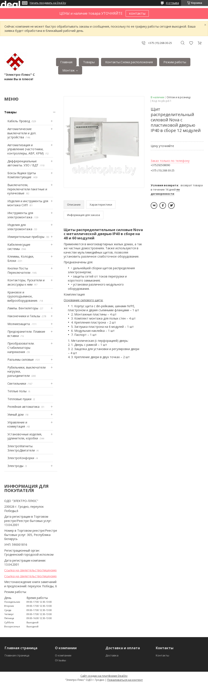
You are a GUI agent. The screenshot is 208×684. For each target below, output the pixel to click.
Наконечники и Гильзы (23, 316)
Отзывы (60, 660)
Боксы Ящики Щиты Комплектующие (21, 175)
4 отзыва (172, 3)
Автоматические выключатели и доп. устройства (21, 133)
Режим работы (174, 62)
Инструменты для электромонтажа (20, 215)
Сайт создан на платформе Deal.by (104, 676)
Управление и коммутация (17, 424)
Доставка (111, 655)
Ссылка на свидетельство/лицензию (30, 570)
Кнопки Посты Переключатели (18, 270)
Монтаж (68, 70)
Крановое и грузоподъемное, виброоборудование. (22, 296)
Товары (89, 62)
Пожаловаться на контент (125, 680)
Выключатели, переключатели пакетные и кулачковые (27, 189)
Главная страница (17, 655)
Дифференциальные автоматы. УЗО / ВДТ (22, 163)
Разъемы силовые (20, 359)
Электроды (15, 466)
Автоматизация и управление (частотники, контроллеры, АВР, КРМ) (25, 149)
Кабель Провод (18, 121)
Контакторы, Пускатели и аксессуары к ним (26, 282)
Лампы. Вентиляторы (22, 308)
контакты (137, 13)
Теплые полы (17, 391)
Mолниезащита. (18, 324)
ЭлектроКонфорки (20, 458)
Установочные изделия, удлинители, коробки (24, 436)
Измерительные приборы (25, 237)
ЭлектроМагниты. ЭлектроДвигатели (21, 448)
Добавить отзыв (191, 43)
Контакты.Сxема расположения (129, 62)
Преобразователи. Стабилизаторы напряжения (20, 347)
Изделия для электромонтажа (19, 227)
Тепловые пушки (19, 399)
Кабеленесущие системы (18, 246)
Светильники (16, 383)
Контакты (162, 655)
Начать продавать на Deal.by (48, 2)
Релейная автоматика (23, 407)
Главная (66, 62)
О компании (63, 655)
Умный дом (15, 414)
